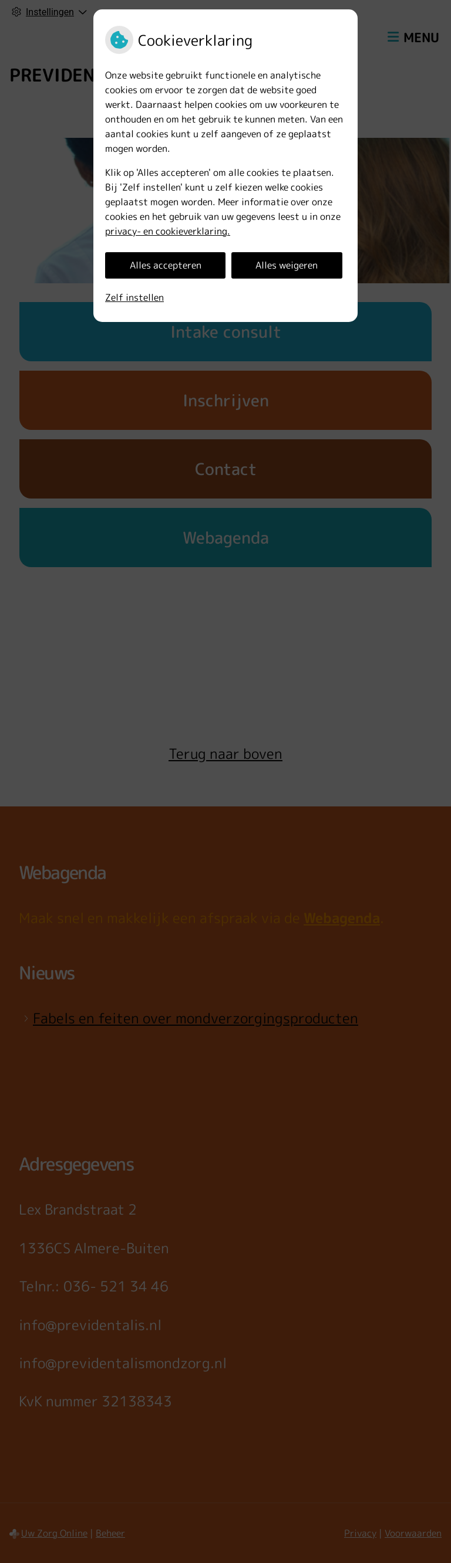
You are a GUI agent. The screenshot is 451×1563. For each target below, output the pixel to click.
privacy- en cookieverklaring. (167, 231)
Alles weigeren (286, 265)
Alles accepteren (165, 265)
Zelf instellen (134, 297)
